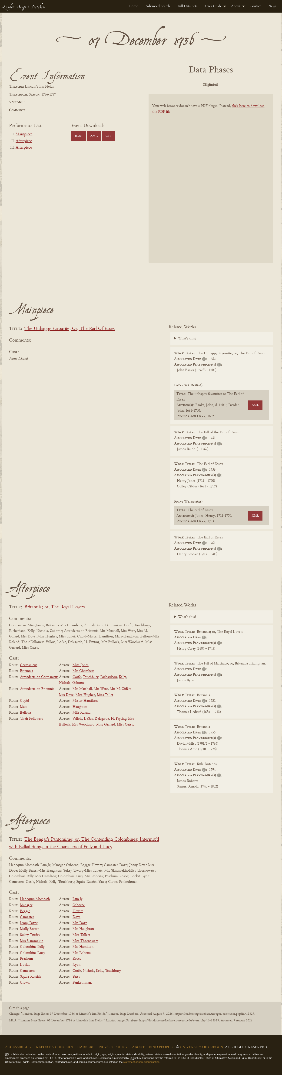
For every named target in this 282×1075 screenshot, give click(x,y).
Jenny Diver (28, 923)
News (272, 6)
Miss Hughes (85, 695)
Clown (25, 983)
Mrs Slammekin (31, 941)
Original (196, 85)
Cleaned (222, 85)
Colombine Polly (32, 947)
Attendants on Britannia (37, 689)
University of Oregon (201, 1047)
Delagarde (102, 719)
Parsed (248, 85)
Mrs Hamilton (83, 947)
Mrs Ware (101, 689)
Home (133, 6)
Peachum (26, 959)
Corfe (77, 677)
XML (94, 136)
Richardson (108, 677)
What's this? (187, 338)
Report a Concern (54, 1047)
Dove (76, 917)
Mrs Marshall (82, 689)
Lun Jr (77, 899)
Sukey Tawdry (30, 935)
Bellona (25, 713)
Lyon (76, 965)
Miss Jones (81, 665)
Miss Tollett (81, 935)
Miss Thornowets (85, 941)
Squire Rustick (30, 977)
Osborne (78, 683)
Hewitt (78, 911)
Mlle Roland (81, 713)
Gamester (27, 917)
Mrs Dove (66, 695)
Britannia (26, 671)
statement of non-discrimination (141, 1062)
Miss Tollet (105, 695)
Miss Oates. (125, 724)
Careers (85, 1047)
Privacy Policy (113, 1047)
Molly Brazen (29, 929)
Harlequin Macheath (35, 899)
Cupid (24, 701)
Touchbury (91, 677)
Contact (255, 6)
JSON (78, 136)
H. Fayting (118, 719)
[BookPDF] (211, 184)
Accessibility (18, 1047)
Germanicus (28, 665)
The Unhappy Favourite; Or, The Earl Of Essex (69, 328)
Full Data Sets (188, 6)
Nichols (64, 683)
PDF (171, 85)
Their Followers (31, 719)
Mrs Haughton (83, 929)
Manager (26, 905)
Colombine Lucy (32, 953)
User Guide (213, 6)
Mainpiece (24, 134)
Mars (23, 707)
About (235, 6)
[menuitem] (133, 6)
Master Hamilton (85, 701)
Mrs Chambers (83, 671)
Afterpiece (24, 141)
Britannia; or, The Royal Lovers (54, 607)
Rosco (77, 959)
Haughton (80, 707)
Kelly (122, 677)
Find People (161, 1047)
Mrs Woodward (83, 724)
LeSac (88, 719)
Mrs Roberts (82, 953)
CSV (108, 136)
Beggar (25, 911)
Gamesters (27, 971)
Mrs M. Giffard (121, 689)
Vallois (77, 719)
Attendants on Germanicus (39, 677)
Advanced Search (158, 6)
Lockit (25, 965)
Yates (76, 977)
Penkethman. (82, 983)
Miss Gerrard (105, 724)
